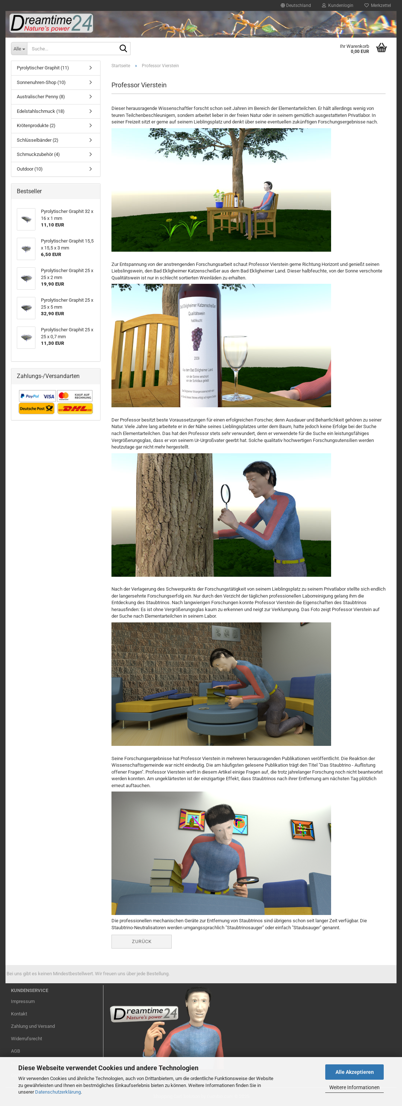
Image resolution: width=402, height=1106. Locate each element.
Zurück (142, 941)
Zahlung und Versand (33, 1026)
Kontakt (19, 1014)
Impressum (23, 1001)
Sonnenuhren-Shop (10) (41, 82)
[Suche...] (19, 48)
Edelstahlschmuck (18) (41, 111)
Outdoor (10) (30, 169)
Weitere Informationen (354, 1087)
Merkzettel (377, 5)
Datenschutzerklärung (58, 1092)
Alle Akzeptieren (354, 1072)
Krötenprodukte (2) (36, 125)
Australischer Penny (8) (41, 96)
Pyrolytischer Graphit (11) (43, 67)
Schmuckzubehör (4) (38, 154)
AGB (15, 1051)
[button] (295, 5)
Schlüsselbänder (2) (37, 140)
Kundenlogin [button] (337, 5)
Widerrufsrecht (26, 1038)
